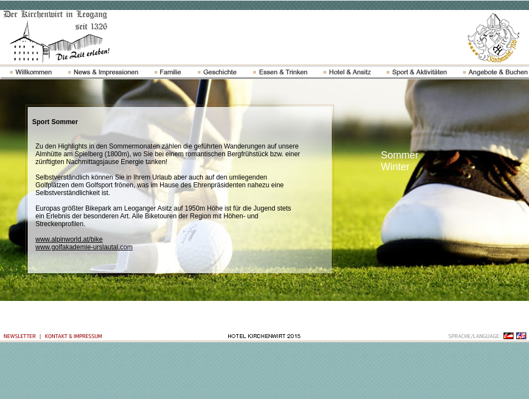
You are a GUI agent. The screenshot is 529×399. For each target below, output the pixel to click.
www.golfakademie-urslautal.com (83, 247)
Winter (395, 166)
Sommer (400, 155)
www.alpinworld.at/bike (68, 239)
